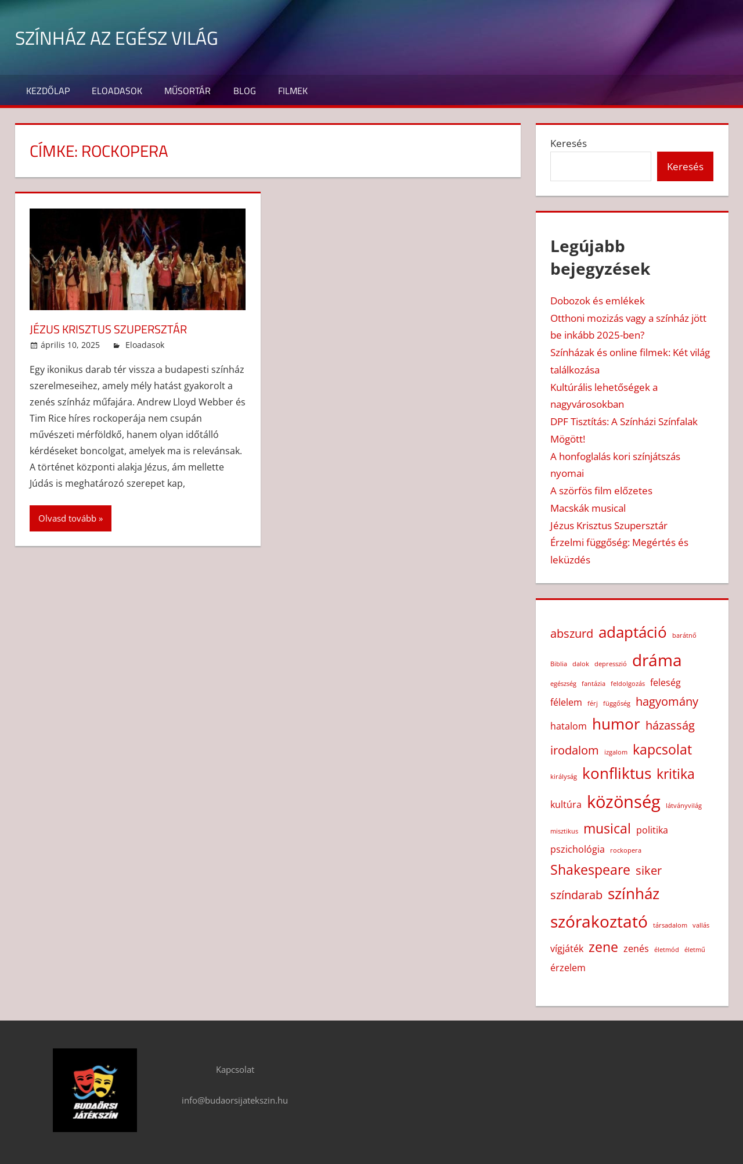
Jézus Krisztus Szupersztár (116, 329)
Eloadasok (117, 91)
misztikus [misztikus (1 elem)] (564, 831)
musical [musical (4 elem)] (607, 828)
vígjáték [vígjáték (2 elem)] (566, 948)
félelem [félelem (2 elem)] (566, 702)
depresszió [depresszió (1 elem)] (610, 664)
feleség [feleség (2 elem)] (665, 682)
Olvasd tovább (67, 518)
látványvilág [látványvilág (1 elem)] (684, 806)
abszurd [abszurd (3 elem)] (571, 633)
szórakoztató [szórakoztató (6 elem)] (599, 921)
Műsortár (187, 91)
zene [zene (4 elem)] (603, 946)
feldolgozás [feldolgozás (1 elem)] (628, 684)
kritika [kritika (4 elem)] (676, 773)
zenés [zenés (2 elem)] (636, 948)
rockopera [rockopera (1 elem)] (625, 850)
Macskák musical (588, 508)
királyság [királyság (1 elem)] (563, 777)
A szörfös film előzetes (601, 490)
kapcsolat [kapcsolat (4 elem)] (662, 749)
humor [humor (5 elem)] (616, 724)
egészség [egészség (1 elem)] (563, 684)
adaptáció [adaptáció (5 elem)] (632, 632)
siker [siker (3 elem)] (649, 870)
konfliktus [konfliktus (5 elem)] (616, 773)
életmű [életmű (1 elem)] (694, 950)
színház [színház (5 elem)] (633, 893)
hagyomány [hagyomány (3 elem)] (667, 701)
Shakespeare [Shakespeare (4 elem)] (590, 869)
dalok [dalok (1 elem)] (580, 664)
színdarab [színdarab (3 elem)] (576, 895)
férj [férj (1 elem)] (592, 703)
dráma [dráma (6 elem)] (657, 660)
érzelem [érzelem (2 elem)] (568, 967)
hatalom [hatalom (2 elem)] (568, 726)
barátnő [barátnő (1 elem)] (684, 635)
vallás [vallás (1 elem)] (700, 925)
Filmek (293, 91)
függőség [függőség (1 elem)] (616, 703)
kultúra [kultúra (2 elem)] (566, 804)
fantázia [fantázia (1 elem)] (593, 684)
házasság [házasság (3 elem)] (670, 725)
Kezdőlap (48, 91)
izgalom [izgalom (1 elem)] (615, 752)
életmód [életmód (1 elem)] (666, 950)
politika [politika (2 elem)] (652, 830)
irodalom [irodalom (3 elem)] (574, 750)
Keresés (568, 143)
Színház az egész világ (128, 37)
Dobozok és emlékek (597, 300)
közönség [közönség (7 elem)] (624, 801)
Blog (244, 91)
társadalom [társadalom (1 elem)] (670, 925)
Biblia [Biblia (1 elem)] (558, 664)
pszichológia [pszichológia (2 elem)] (577, 849)
